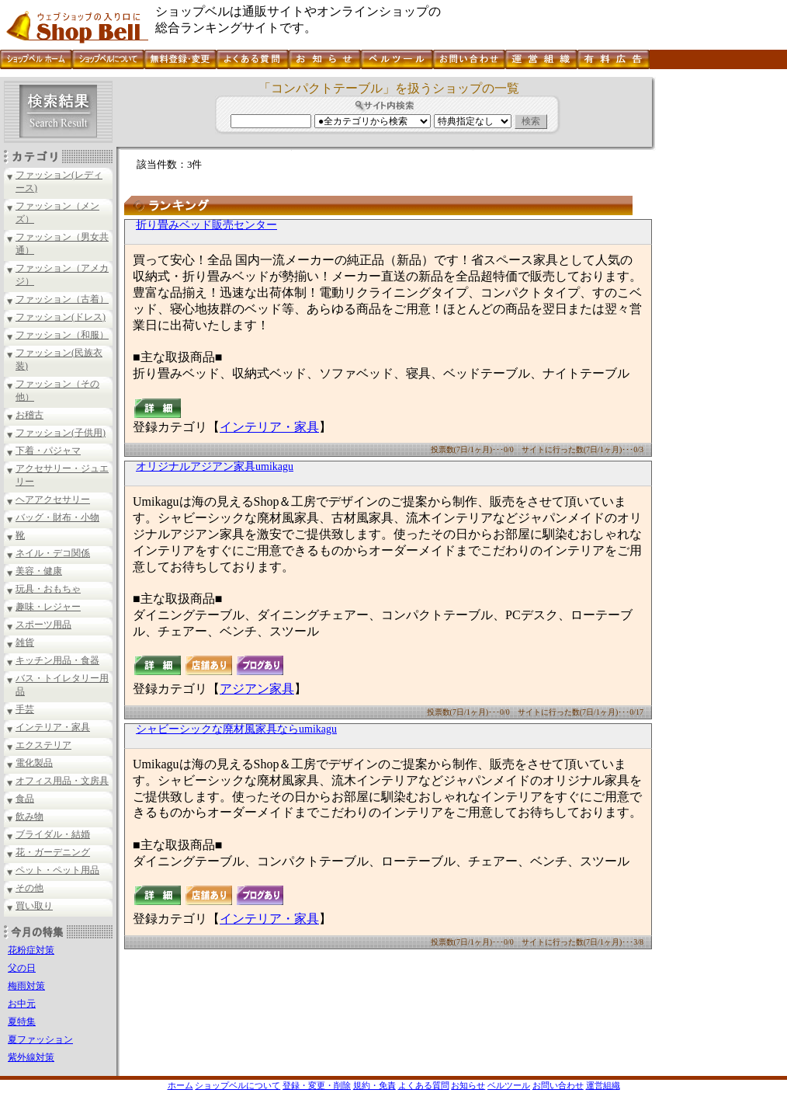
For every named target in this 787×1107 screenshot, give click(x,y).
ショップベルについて (237, 1085)
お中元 (22, 1003)
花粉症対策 (31, 950)
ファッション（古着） (62, 299)
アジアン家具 (257, 688)
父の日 (22, 968)
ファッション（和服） (62, 334)
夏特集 (22, 1021)
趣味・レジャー (48, 606)
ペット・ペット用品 (57, 870)
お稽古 (29, 414)
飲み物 (29, 816)
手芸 (25, 709)
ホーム (180, 1085)
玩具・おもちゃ (48, 588)
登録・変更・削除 (317, 1085)
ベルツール (508, 1085)
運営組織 (603, 1085)
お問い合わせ (558, 1085)
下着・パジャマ (48, 450)
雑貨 (25, 642)
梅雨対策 (26, 985)
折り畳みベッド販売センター (206, 225)
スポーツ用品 (43, 624)
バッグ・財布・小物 (57, 517)
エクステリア (43, 745)
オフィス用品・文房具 (62, 780)
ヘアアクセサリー (53, 499)
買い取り (34, 905)
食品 (25, 798)
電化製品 (34, 762)
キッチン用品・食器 (57, 660)
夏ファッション (40, 1039)
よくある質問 (423, 1085)
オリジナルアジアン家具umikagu (214, 466)
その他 (29, 887)
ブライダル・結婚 (53, 834)
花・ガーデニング (53, 852)
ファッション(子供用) (61, 432)
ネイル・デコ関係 (53, 553)
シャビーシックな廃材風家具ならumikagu (236, 729)
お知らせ (468, 1085)
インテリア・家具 (53, 727)
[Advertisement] (719, 310)
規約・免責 (374, 1085)
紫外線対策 (31, 1057)
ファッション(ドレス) (61, 317)
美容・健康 (39, 571)
